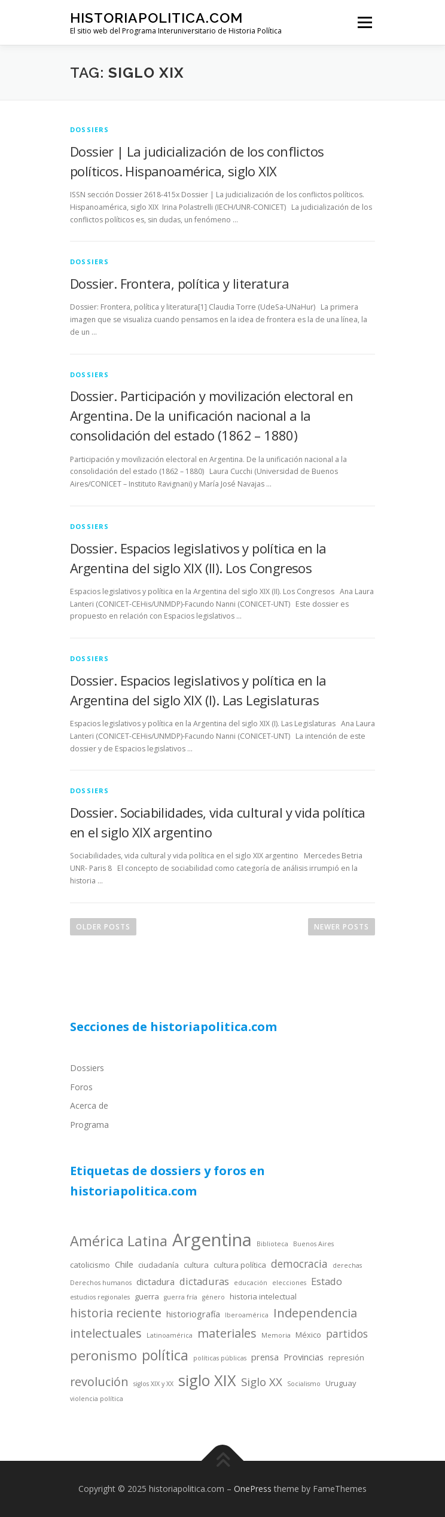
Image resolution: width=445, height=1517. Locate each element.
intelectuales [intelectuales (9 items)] (106, 1333)
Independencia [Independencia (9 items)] (315, 1313)
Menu (364, 22)
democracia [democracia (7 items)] (299, 1263)
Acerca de (89, 1105)
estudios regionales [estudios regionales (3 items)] (100, 1297)
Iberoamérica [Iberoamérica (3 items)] (247, 1315)
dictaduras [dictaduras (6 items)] (204, 1281)
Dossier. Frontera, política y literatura (179, 283)
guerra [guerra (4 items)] (147, 1296)
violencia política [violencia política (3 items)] (96, 1398)
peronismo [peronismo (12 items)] (103, 1355)
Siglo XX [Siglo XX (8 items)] (261, 1381)
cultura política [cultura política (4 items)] (240, 1264)
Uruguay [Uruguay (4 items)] (340, 1383)
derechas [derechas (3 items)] (347, 1265)
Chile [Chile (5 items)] (124, 1264)
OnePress (253, 1488)
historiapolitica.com (156, 18)
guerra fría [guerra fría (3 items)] (180, 1297)
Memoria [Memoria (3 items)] (276, 1335)
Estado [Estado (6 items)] (326, 1281)
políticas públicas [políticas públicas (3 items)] (219, 1358)
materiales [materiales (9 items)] (227, 1333)
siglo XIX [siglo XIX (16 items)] (207, 1380)
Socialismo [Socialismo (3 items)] (304, 1384)
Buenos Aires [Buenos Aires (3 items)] (313, 1244)
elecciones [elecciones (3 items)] (289, 1283)
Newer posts (341, 927)
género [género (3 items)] (213, 1297)
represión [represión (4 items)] (346, 1357)
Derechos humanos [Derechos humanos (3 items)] (101, 1283)
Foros (81, 1087)
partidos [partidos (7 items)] (347, 1333)
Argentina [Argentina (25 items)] (212, 1240)
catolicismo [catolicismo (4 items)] (90, 1264)
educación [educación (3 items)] (250, 1283)
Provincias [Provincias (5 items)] (304, 1357)
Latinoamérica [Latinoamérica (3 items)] (170, 1335)
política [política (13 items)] (165, 1355)
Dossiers (87, 1067)
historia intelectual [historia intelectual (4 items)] (263, 1296)
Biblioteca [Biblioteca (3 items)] (272, 1244)
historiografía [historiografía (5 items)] (193, 1314)
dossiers (89, 129)
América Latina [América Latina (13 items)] (118, 1240)
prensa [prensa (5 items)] (265, 1357)
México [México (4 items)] (308, 1334)
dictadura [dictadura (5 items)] (155, 1281)
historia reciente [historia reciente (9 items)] (115, 1313)
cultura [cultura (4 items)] (196, 1264)
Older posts (103, 927)
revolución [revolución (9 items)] (99, 1382)
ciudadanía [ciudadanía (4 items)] (158, 1264)
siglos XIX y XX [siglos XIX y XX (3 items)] (153, 1384)
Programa (89, 1124)
